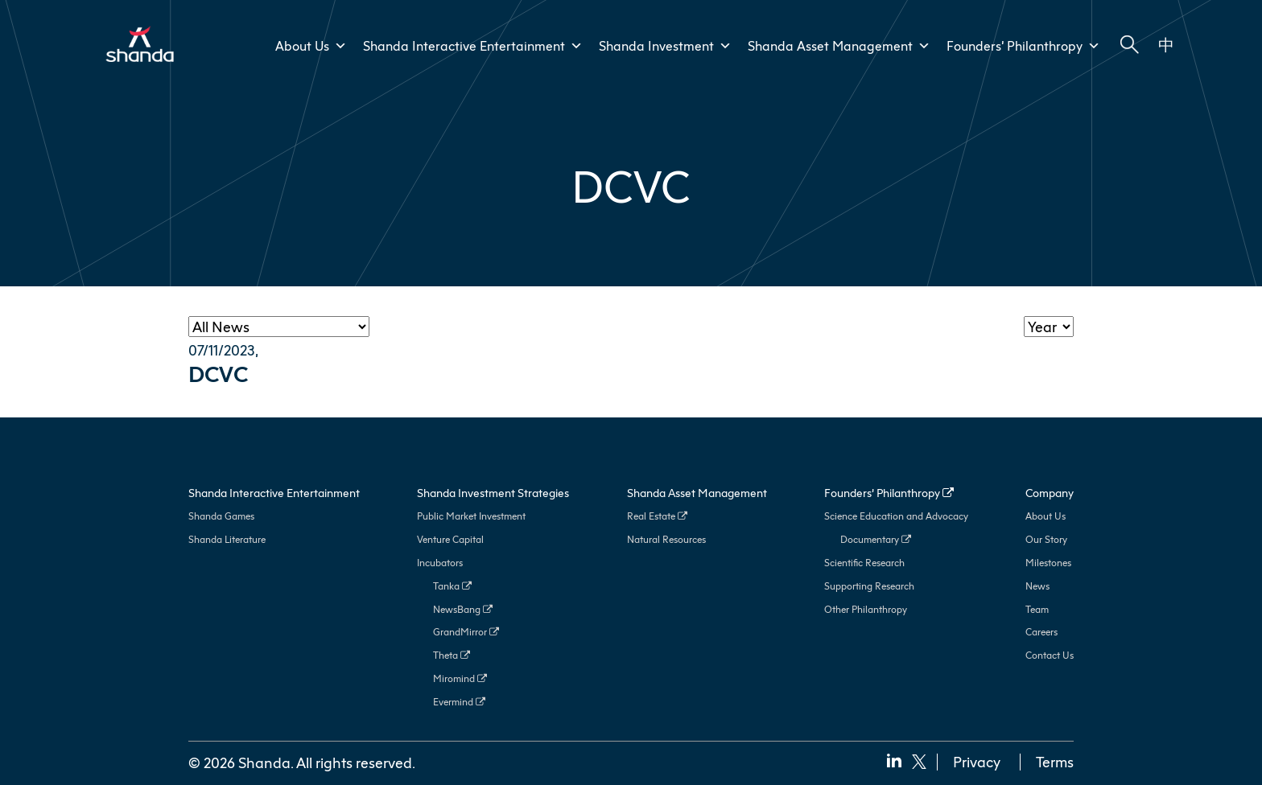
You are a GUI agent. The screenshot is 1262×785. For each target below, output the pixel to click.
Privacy (976, 762)
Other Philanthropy (865, 609)
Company (1049, 492)
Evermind (459, 702)
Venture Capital (450, 539)
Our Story (1046, 539)
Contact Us (1049, 655)
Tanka (452, 586)
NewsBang (463, 609)
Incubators (440, 563)
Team (1037, 609)
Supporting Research (869, 586)
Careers (1041, 632)
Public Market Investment (471, 516)
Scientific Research (864, 563)
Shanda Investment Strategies (493, 492)
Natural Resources (666, 539)
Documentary (875, 539)
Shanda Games (221, 516)
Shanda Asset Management (839, 46)
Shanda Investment (665, 46)
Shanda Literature (227, 539)
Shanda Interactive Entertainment (473, 46)
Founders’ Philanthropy (1023, 46)
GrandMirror (466, 632)
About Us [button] (311, 46)
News (1037, 586)
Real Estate (657, 516)
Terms (1055, 762)
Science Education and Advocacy (896, 516)
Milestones (1048, 563)
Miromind (460, 678)
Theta (451, 655)
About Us (1045, 516)
